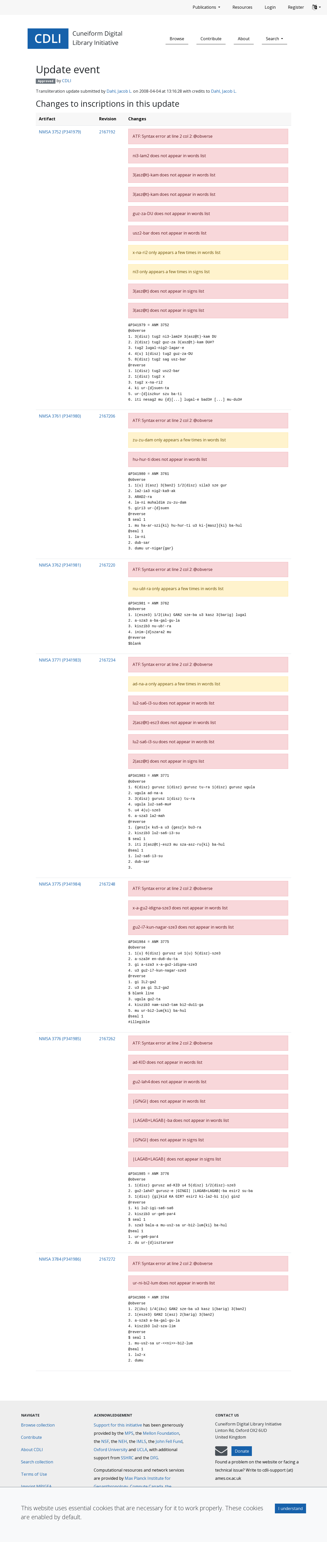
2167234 (107, 660)
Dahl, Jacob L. (119, 91)
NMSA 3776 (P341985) (60, 1038)
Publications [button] (205, 7)
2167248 (107, 884)
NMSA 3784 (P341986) (60, 1259)
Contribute (211, 38)
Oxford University (110, 1449)
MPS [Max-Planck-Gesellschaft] (129, 1433)
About (244, 38)
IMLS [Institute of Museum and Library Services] (141, 1441)
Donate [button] (242, 1451)
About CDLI (32, 1449)
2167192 (107, 132)
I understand (290, 1508)
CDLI (66, 80)
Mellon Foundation (161, 1433)
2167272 (107, 1259)
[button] (316, 7)
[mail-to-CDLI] (221, 1453)
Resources (242, 7)
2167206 (107, 416)
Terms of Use (34, 1474)
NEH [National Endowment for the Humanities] (122, 1441)
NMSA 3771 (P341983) (60, 660)
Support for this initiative (118, 1425)
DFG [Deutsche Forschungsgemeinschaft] (154, 1458)
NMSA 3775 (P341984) (60, 884)
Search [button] (273, 38)
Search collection (37, 1462)
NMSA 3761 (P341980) (60, 416)
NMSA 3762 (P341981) (60, 565)
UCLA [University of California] (142, 1449)
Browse (177, 38)
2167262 (107, 1038)
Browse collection (38, 1425)
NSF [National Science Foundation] (105, 1441)
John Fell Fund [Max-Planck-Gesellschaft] (169, 1441)
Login (270, 7)
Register (296, 7)
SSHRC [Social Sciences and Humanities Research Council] (127, 1458)
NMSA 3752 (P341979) (60, 132)
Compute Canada (146, 1486)
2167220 (107, 565)
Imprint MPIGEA (36, 1486)
